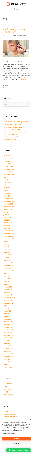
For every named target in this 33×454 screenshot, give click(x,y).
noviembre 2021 (9, 298)
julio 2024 (7, 212)
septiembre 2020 (9, 335)
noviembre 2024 (9, 201)
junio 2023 (7, 247)
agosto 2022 (8, 273)
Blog (6, 85)
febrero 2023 (8, 257)
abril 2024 (7, 220)
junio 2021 (7, 311)
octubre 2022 (8, 268)
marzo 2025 (8, 191)
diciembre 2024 (9, 199)
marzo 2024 (8, 223)
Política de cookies (10, 452)
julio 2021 (7, 308)
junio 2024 (7, 215)
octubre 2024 (8, 204)
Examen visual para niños (12, 124)
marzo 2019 (8, 367)
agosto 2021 (8, 306)
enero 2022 (7, 292)
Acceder (6, 411)
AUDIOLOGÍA (8, 384)
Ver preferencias (16, 448)
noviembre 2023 (9, 233)
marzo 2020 (8, 346)
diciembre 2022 (9, 263)
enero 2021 (7, 324)
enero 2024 (7, 228)
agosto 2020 (8, 338)
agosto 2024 (8, 209)
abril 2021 (7, 316)
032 (6, 88)
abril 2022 (7, 284)
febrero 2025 (8, 193)
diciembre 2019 (9, 354)
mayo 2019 (7, 362)
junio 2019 (7, 359)
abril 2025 (7, 188)
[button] (30, 419)
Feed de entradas (10, 414)
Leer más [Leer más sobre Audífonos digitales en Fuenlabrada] (22, 80)
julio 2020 (7, 340)
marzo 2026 (8, 158)
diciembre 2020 (9, 327)
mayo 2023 (7, 249)
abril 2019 (7, 364)
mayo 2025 (7, 185)
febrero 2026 (8, 161)
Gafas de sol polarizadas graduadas (16, 122)
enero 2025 (7, 196)
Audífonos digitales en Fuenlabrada (14, 30)
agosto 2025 (8, 177)
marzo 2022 (8, 287)
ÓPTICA (6, 392)
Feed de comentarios (11, 417)
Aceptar (16, 439)
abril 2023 (7, 252)
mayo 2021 (7, 314)
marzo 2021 (8, 319)
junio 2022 (7, 279)
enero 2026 (7, 164)
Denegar (16, 443)
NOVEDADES (8, 389)
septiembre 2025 (9, 175)
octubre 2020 (8, 332)
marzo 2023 (8, 255)
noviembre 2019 (9, 356)
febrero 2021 (8, 322)
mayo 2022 (7, 282)
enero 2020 (7, 351)
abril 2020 (7, 343)
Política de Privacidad (21, 452)
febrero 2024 (8, 225)
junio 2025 (7, 183)
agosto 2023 (8, 241)
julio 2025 (7, 180)
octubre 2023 (8, 236)
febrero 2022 (8, 290)
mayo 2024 (7, 217)
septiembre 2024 (9, 207)
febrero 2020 (8, 348)
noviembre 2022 (9, 266)
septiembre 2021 (9, 303)
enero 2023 (7, 260)
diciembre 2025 (9, 166)
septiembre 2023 (9, 239)
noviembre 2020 (9, 330)
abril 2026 (7, 156)
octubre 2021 (8, 300)
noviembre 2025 (9, 169)
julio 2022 (7, 276)
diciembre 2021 (9, 295)
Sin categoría (8, 395)
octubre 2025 (8, 172)
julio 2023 (7, 244)
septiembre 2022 (9, 271)
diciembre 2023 (9, 231)
